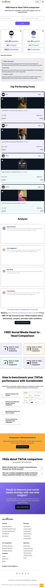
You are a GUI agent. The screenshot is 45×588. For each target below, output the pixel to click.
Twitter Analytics (26, 536)
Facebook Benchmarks (28, 550)
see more (26, 110)
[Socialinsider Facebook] (20, 573)
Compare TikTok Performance (22, 322)
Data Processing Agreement (26, 580)
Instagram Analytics (27, 528)
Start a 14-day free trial (22, 446)
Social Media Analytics (6, 526)
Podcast (25, 557)
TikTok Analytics (26, 526)
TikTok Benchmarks (27, 553)
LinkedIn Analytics (27, 531)
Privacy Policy (18, 580)
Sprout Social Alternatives (7, 548)
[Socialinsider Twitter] (25, 573)
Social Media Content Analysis (8, 531)
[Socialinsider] (6, 1)
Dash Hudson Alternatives (7, 546)
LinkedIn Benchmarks (27, 555)
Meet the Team (5, 558)
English (38, 1)
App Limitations (5, 536)
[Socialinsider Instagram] (22, 573)
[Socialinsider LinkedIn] (28, 573)
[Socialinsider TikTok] (17, 573)
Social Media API (5, 533)
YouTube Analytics (27, 538)
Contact (3, 556)
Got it (41, 585)
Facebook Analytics (27, 533)
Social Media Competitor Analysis (9, 528)
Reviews (4, 561)
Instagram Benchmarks (28, 548)
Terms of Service (11, 580)
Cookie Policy (34, 580)
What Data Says (26, 546)
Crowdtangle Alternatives (7, 550)
